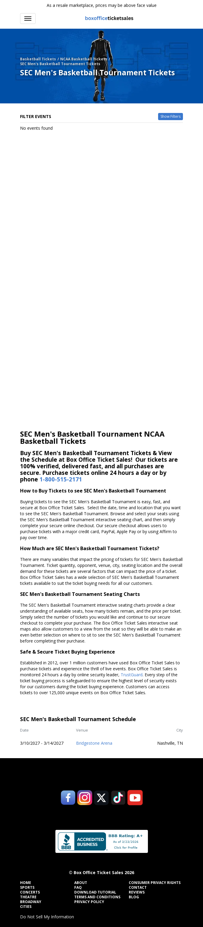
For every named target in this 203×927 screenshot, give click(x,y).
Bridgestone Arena (94, 743)
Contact (138, 887)
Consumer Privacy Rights (155, 882)
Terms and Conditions (97, 897)
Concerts (30, 892)
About (80, 882)
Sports (27, 887)
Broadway (30, 902)
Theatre (28, 897)
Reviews (137, 892)
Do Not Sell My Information (47, 917)
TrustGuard (132, 674)
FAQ (78, 887)
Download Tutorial (95, 892)
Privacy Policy (89, 902)
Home (25, 882)
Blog (134, 897)
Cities (25, 906)
